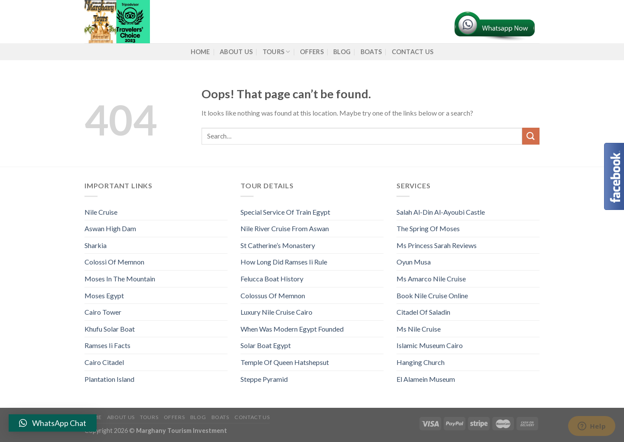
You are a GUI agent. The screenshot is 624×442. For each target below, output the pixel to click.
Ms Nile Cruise (418, 329)
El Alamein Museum (425, 379)
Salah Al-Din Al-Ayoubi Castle (440, 212)
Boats (371, 51)
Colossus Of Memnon (272, 295)
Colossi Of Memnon (114, 262)
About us (236, 51)
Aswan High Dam (110, 228)
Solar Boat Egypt (265, 345)
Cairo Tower (102, 312)
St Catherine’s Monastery (277, 245)
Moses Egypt (104, 295)
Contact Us (413, 51)
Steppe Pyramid (264, 379)
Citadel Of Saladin (423, 312)
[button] (53, 423)
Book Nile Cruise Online (432, 295)
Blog (342, 51)
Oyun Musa (413, 262)
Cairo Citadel (104, 362)
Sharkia (95, 245)
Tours (276, 52)
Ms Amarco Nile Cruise (431, 278)
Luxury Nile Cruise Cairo (276, 312)
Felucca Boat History (271, 278)
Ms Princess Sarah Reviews (436, 245)
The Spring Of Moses (428, 228)
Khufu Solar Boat (109, 329)
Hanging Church (420, 362)
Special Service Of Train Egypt (285, 212)
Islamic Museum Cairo (429, 345)
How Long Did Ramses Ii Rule (283, 262)
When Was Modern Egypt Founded (292, 329)
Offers (312, 51)
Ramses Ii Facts (107, 345)
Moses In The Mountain (119, 278)
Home (200, 51)
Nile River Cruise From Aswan (284, 228)
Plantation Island (109, 379)
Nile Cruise (100, 212)
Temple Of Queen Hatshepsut (284, 362)
